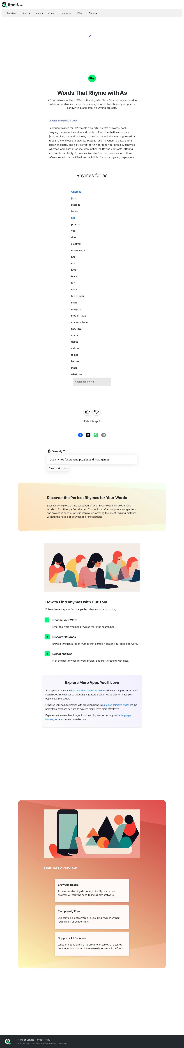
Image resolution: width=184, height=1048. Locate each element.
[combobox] (92, 382)
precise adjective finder (116, 705)
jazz (73, 198)
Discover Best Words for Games (88, 690)
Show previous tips (57, 468)
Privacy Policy (43, 1039)
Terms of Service (25, 1039)
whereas (76, 191)
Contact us (62, 1043)
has (73, 217)
